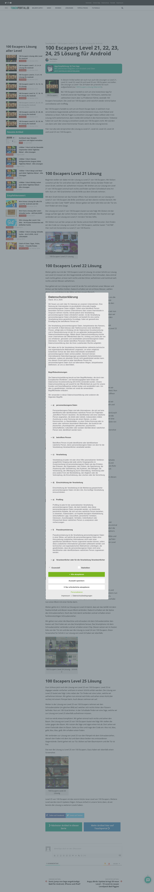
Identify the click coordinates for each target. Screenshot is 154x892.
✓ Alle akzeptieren (76, 574)
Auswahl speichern (76, 581)
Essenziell (54, 567)
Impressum (65, 596)
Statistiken (84, 567)
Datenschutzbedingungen (82, 596)
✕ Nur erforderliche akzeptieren (76, 587)
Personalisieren (77, 592)
